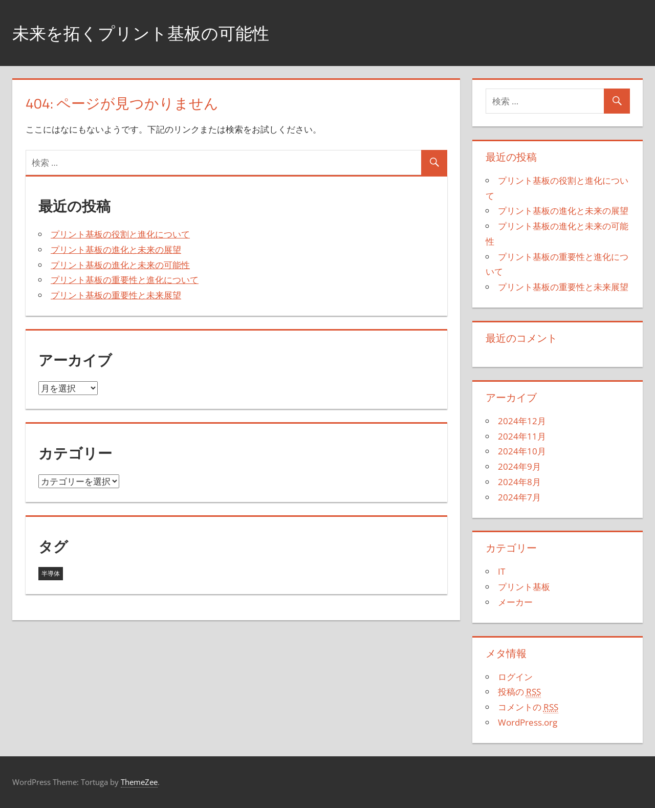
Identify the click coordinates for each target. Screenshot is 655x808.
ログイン (515, 677)
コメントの (528, 707)
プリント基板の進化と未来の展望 (116, 249)
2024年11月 (522, 436)
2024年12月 (522, 421)
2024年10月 (522, 451)
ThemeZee (139, 782)
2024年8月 (519, 482)
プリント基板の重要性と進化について (125, 280)
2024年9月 (519, 466)
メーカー (515, 602)
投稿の (519, 692)
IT (501, 571)
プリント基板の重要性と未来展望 (116, 295)
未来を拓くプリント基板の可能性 (152, 32)
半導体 (50, 573)
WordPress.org (527, 722)
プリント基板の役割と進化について (120, 234)
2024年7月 (519, 497)
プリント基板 (524, 587)
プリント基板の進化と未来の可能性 (120, 265)
